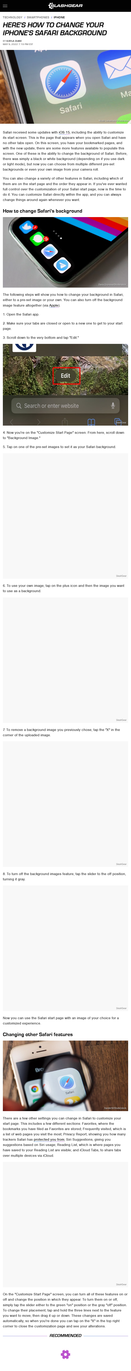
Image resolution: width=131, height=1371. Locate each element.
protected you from (49, 1139)
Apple (53, 305)
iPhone (59, 17)
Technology (12, 17)
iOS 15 (64, 132)
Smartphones (38, 17)
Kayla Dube (14, 41)
